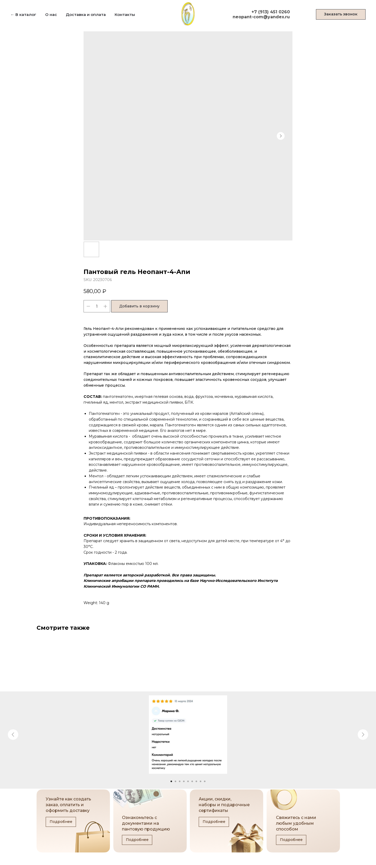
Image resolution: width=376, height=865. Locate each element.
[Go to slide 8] (200, 781)
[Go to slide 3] (179, 781)
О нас (51, 14)
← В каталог (23, 14)
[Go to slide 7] (196, 781)
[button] (341, 14)
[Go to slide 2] (175, 781)
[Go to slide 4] (184, 781)
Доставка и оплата (86, 14)
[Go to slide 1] (171, 781)
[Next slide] (363, 734)
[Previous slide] (13, 734)
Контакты (125, 14)
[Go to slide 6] (192, 781)
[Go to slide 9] (204, 781)
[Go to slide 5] (188, 781)
